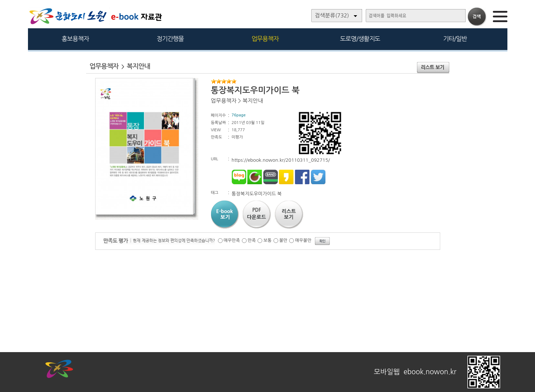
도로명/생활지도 (360, 39)
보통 (267, 240)
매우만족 (232, 240)
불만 (283, 240)
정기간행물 (170, 39)
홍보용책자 (75, 39)
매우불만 (303, 240)
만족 (252, 240)
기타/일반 (455, 39)
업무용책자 (265, 39)
